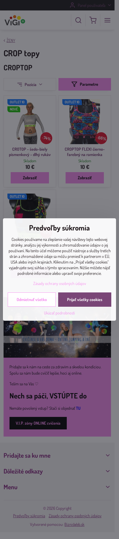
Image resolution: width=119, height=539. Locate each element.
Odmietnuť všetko (32, 299)
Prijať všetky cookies (84, 299)
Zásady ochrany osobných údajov (59, 283)
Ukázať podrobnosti (59, 312)
